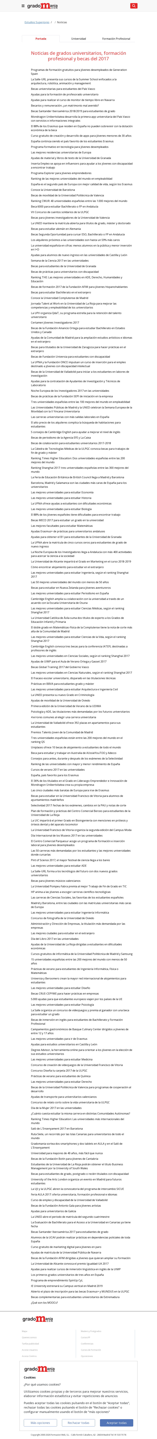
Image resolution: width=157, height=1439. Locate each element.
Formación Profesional (116, 38)
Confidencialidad (30, 1375)
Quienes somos (29, 1337)
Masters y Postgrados (91, 1331)
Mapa (24, 1331)
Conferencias (87, 1343)
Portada (41, 38)
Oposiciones (87, 1356)
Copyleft (26, 1387)
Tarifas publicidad (30, 1343)
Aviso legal (27, 1381)
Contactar (26, 1369)
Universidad (78, 38)
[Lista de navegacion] (23, 5)
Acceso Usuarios (30, 1350)
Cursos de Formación (91, 1350)
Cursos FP (85, 1337)
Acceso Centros (29, 1356)
